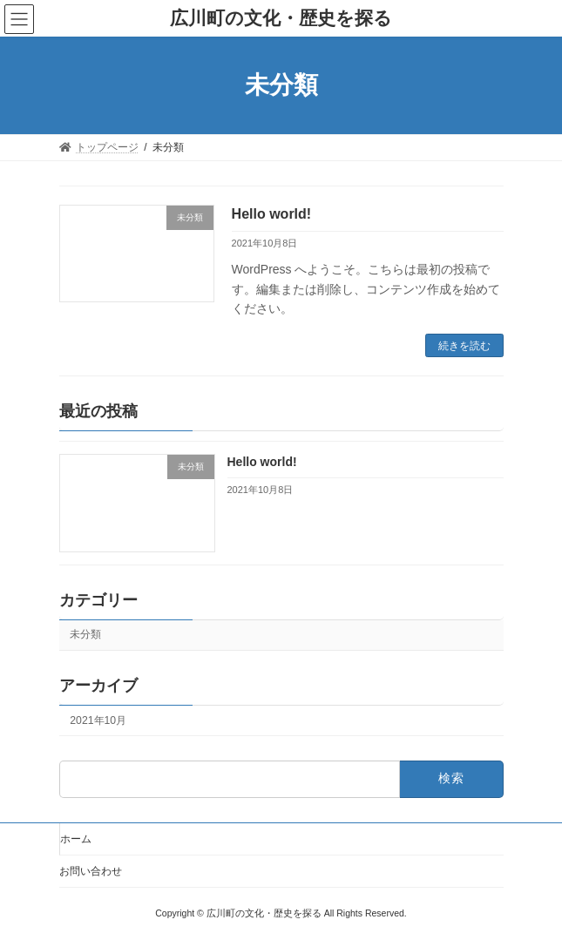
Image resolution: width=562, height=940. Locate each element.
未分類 (85, 635)
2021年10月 (98, 720)
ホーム (75, 839)
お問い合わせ (90, 871)
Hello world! (272, 213)
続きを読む (464, 346)
